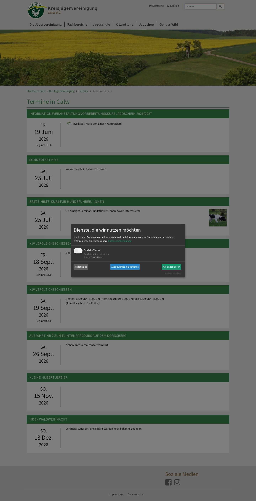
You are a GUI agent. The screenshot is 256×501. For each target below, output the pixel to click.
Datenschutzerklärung (120, 240)
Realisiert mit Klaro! (173, 273)
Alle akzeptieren (171, 266)
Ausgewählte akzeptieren (125, 266)
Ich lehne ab (81, 266)
